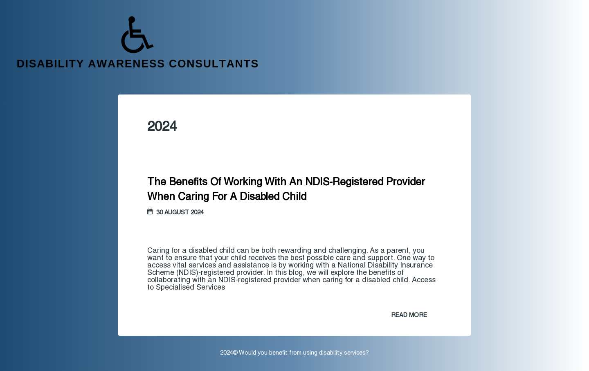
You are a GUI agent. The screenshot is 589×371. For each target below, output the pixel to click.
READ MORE (409, 315)
